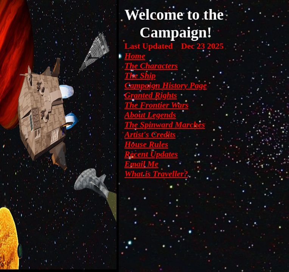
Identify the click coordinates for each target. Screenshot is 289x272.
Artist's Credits (150, 134)
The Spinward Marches (164, 124)
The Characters (151, 65)
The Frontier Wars (156, 105)
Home (134, 55)
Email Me (141, 163)
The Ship (140, 75)
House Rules (146, 144)
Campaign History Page (165, 85)
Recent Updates (151, 154)
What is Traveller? (156, 173)
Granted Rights (150, 95)
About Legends (150, 114)
